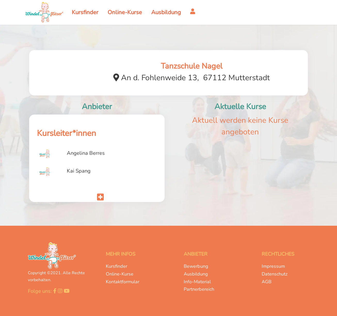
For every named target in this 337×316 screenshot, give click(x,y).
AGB (266, 282)
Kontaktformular (122, 282)
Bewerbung (196, 266)
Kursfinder (116, 266)
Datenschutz (274, 274)
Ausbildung (196, 274)
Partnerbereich (199, 289)
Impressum (273, 266)
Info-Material (197, 282)
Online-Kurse (119, 274)
